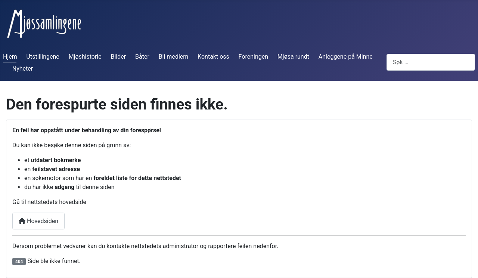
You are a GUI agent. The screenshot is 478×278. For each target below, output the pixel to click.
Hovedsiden (38, 221)
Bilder (118, 56)
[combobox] (431, 62)
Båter (142, 56)
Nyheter (22, 68)
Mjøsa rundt (293, 56)
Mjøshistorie (85, 56)
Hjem (10, 56)
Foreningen (253, 56)
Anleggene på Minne (346, 56)
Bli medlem (174, 56)
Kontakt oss (213, 56)
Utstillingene (43, 56)
